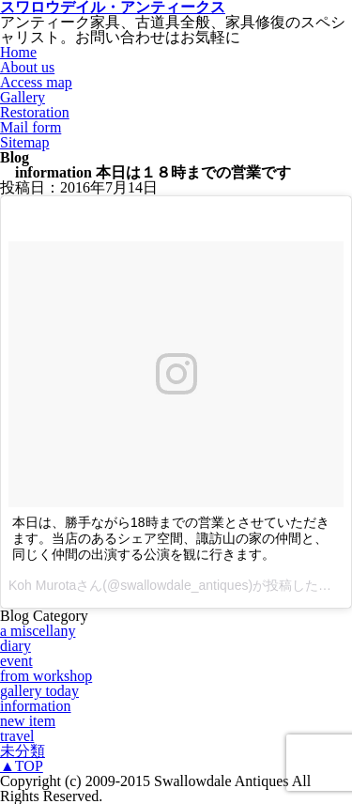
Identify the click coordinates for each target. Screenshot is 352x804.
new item (27, 721)
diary (15, 646)
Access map (36, 82)
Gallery (22, 97)
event (16, 661)
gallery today (39, 691)
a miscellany (37, 631)
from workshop (46, 676)
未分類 (22, 751)
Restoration (34, 112)
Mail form (30, 127)
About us (27, 67)
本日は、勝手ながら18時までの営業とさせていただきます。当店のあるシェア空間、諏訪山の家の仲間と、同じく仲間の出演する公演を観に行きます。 (170, 538)
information (35, 706)
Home (18, 52)
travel (17, 736)
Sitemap (24, 142)
